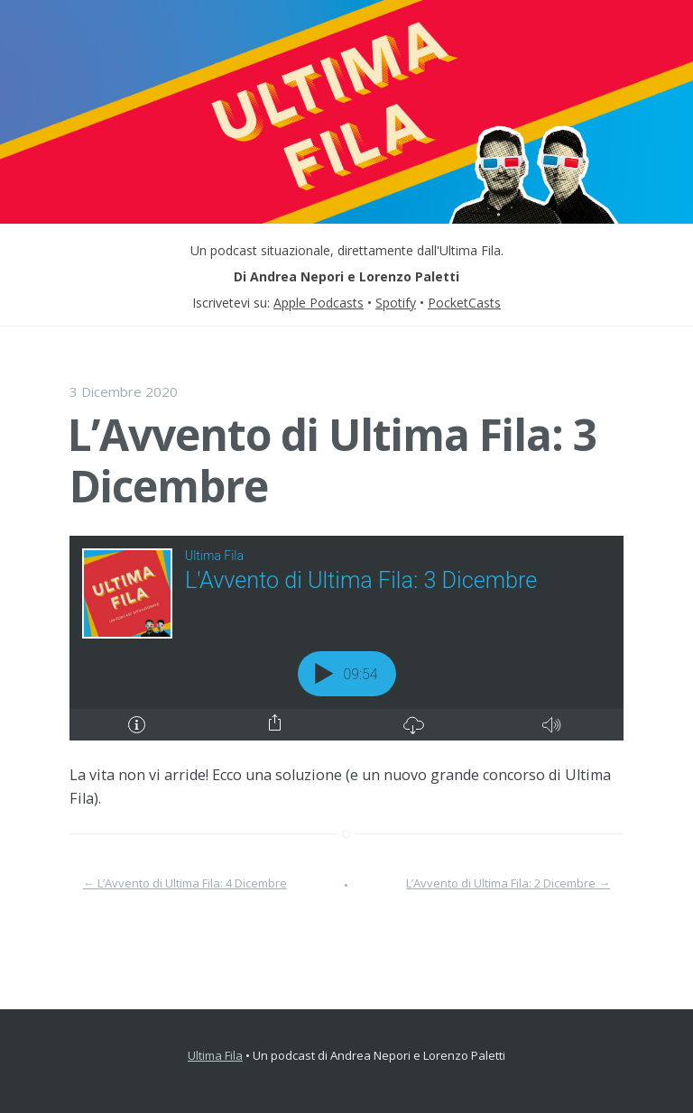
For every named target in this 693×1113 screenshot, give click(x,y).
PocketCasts (464, 302)
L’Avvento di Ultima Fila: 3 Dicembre (332, 460)
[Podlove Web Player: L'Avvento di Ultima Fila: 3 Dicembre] (346, 638)
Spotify (395, 302)
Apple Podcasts (318, 302)
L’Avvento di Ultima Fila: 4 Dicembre (185, 883)
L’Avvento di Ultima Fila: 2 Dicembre (508, 883)
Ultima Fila (215, 1055)
